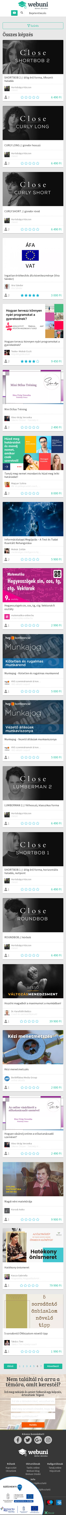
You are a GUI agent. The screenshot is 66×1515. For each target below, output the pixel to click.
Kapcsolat (11, 1467)
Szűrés (33, 25)
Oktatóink (11, 1470)
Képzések (55, 1470)
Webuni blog (33, 1470)
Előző (10, 1366)
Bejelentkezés (37, 13)
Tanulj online (55, 1467)
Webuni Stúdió (33, 1474)
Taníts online (33, 1467)
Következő (53, 1366)
